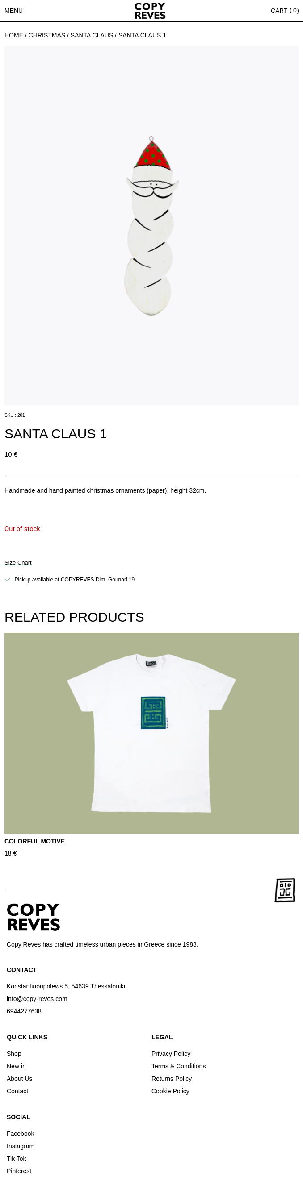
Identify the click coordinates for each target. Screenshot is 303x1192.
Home (13, 35)
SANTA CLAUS (92, 35)
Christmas (47, 35)
